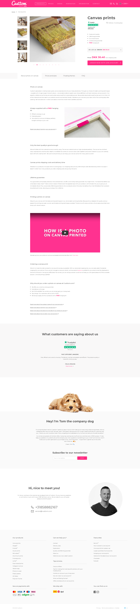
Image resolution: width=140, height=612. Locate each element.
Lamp (15, 561)
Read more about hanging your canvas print (43, 129)
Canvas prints (16, 543)
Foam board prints (18, 563)
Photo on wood (17, 571)
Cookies (117, 608)
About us (55, 553)
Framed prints (17, 558)
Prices (50, 3)
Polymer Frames (17, 578)
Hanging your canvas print (101, 553)
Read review (69, 366)
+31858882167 (114, 3)
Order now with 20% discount (104, 63)
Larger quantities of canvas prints (103, 551)
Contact (96, 3)
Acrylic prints (16, 551)
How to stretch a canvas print (102, 545)
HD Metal (15, 576)
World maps (16, 568)
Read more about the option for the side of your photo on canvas (48, 310)
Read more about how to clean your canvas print (44, 313)
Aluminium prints (18, 556)
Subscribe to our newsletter (70, 452)
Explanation (56, 548)
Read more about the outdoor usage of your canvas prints (47, 304)
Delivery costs (57, 545)
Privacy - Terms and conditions (105, 608)
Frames (15, 548)
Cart (117, 4)
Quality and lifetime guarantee (61, 551)
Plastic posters (17, 573)
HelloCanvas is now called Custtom (63, 556)
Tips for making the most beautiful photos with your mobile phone (68, 569)
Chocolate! (97, 558)
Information (84, 3)
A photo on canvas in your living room (64, 573)
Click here (75, 255)
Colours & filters (57, 566)
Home (13, 12)
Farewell (96, 561)
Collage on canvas (18, 566)
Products (41, 3)
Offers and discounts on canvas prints (63, 581)
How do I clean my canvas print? (62, 576)
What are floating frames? (60, 578)
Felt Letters (16, 553)
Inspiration (70, 3)
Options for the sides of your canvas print (105, 556)
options (80, 270)
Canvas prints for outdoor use (102, 548)
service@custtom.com (111, 3)
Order (59, 3)
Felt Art (96, 543)
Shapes (15, 545)
